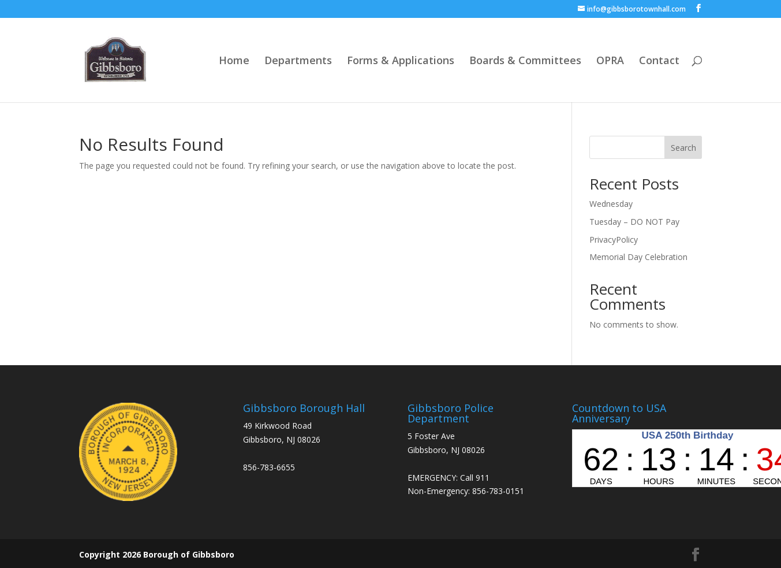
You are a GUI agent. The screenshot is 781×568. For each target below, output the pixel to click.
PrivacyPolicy (613, 239)
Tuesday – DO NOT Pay (634, 221)
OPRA (610, 61)
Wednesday (611, 203)
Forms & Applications (400, 61)
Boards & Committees (525, 61)
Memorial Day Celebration (638, 256)
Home (234, 61)
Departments (298, 61)
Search (683, 147)
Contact (659, 61)
